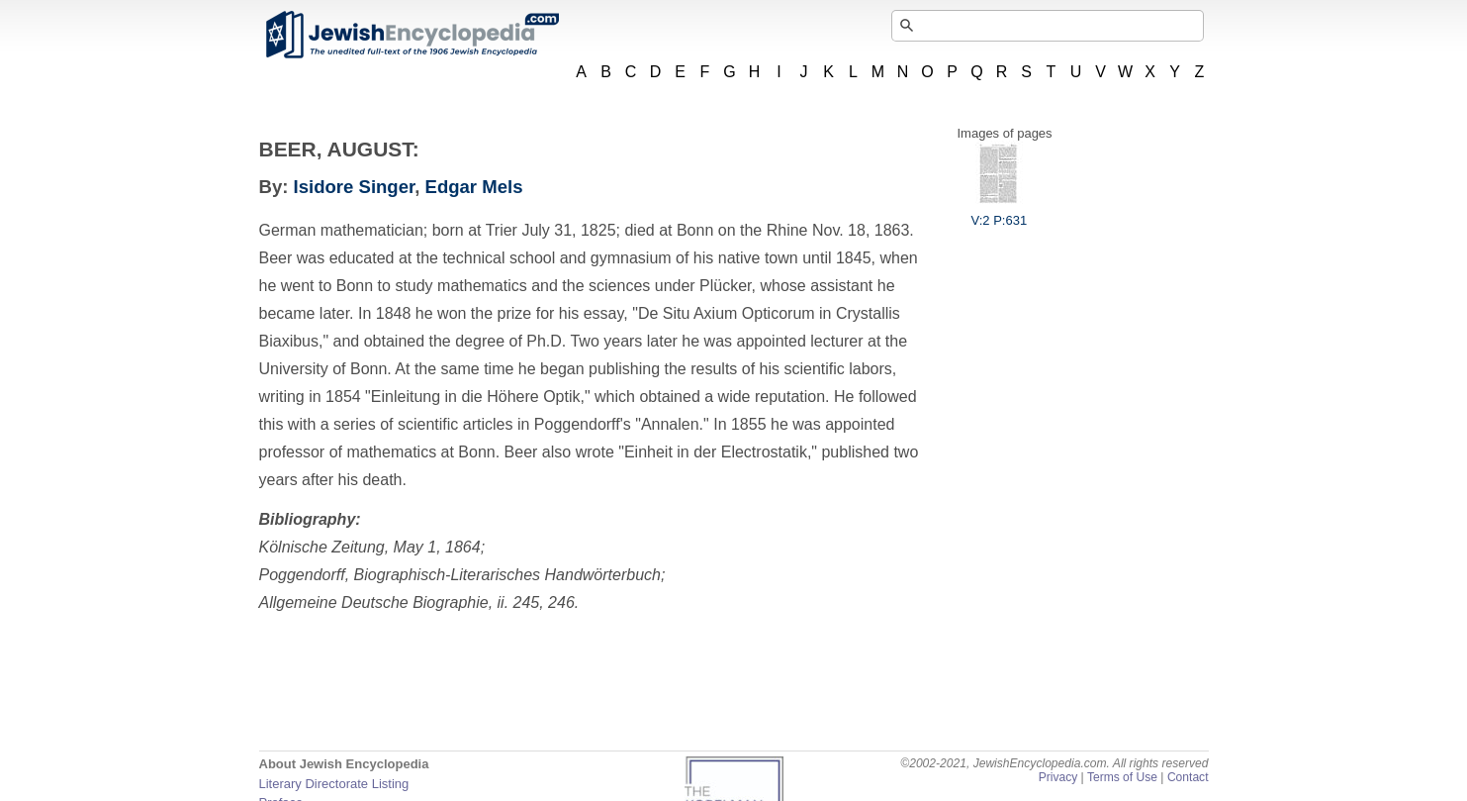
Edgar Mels (474, 186)
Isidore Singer (354, 186)
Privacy (1058, 777)
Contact (1188, 777)
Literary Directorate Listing (334, 783)
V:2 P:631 (999, 213)
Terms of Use (1122, 777)
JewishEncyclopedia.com (411, 34)
